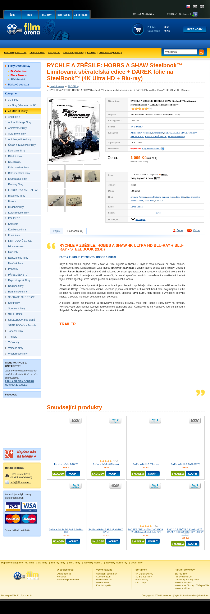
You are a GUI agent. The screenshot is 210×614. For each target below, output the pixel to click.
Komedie (147, 132)
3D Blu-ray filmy (144, 576)
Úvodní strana (57, 86)
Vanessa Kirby (168, 197)
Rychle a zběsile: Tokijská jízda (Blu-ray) (66, 530)
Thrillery (192, 132)
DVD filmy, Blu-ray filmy (187, 579)
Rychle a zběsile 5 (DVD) (66, 464)
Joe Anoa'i (149, 200)
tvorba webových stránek (196, 595)
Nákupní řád (54, 52)
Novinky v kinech (183, 582)
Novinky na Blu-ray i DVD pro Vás (192, 585)
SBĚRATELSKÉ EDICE (175, 132)
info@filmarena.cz (20, 482)
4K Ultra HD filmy (176, 136)
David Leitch (137, 206)
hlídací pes (140, 219)
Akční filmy (73, 86)
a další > (159, 200)
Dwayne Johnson (138, 197)
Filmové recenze (183, 576)
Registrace (184, 14)
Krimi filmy (157, 132)
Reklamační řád (104, 579)
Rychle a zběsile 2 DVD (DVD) (185, 464)
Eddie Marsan (137, 200)
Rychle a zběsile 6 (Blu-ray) (106, 464)
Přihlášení (172, 14)
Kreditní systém (104, 585)
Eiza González (193, 197)
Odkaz (196, 230)
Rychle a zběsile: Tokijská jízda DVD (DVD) (105, 530)
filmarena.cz (166, 595)
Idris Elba (180, 197)
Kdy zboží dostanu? (151, 148)
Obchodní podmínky (73, 52)
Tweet (158, 212)
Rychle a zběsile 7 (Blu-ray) (146, 464)
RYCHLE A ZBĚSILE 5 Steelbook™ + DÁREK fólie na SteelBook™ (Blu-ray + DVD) (185, 531)
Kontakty (91, 52)
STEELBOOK (137, 136)
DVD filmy (141, 582)
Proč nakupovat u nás (15, 52)
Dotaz (180, 230)
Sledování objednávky (110, 52)
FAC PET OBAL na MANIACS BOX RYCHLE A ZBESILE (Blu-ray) (145, 530)
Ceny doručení (37, 52)
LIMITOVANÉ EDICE (156, 136)
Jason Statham (154, 197)
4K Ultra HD (136, 126)
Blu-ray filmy (142, 579)
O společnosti (64, 573)
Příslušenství (17, 79)
